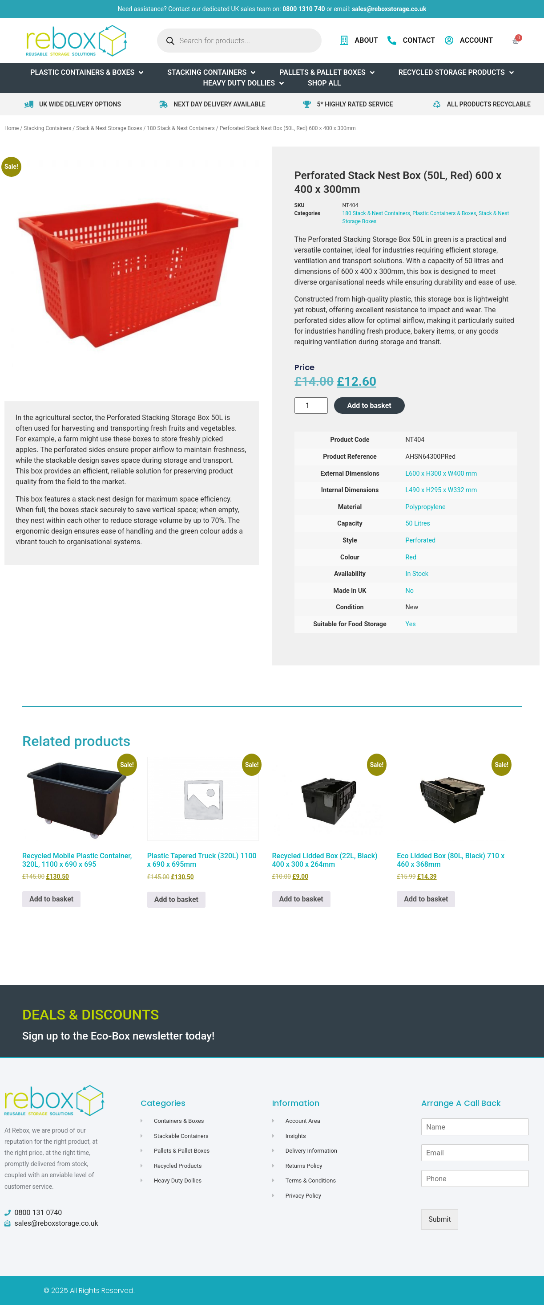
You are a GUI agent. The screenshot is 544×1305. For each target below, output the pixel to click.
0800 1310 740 (303, 8)
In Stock (417, 574)
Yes (411, 624)
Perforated (421, 540)
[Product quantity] (311, 405)
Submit (439, 1219)
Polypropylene (426, 507)
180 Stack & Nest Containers (181, 128)
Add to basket (369, 405)
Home (11, 128)
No (410, 591)
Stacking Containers (47, 128)
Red (411, 557)
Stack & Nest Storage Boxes (109, 128)
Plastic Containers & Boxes (444, 213)
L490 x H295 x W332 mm (441, 490)
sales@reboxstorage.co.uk (389, 8)
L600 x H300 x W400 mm (441, 473)
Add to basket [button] (51, 899)
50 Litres (418, 523)
